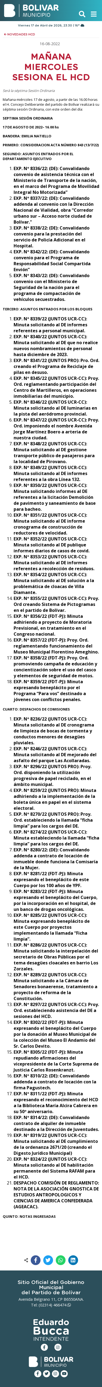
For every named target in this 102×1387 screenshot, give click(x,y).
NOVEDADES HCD (19, 34)
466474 (62, 1305)
